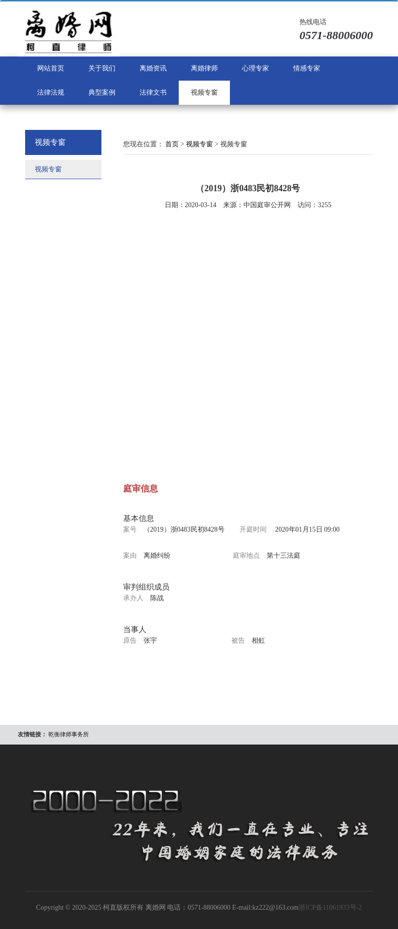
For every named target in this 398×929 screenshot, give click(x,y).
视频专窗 (204, 92)
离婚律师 (204, 68)
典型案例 (101, 92)
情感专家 (306, 68)
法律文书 (153, 92)
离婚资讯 (153, 68)
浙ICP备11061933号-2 (330, 907)
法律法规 (50, 92)
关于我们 (101, 68)
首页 (172, 144)
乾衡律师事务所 (68, 734)
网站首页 (50, 68)
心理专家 (255, 68)
